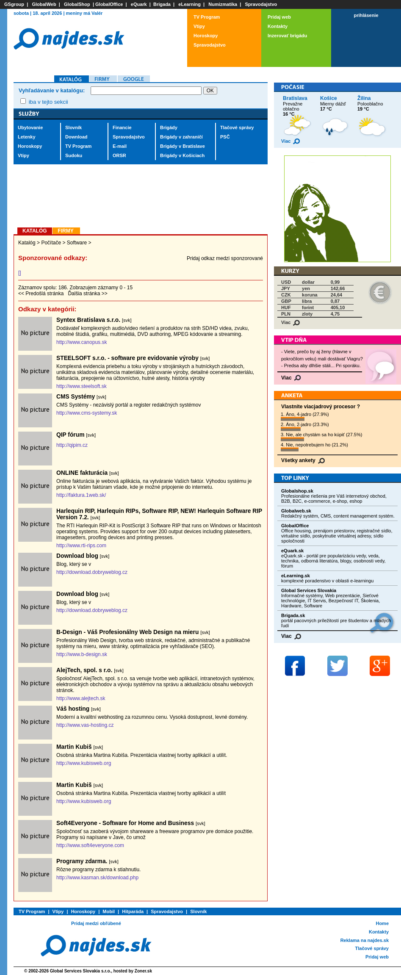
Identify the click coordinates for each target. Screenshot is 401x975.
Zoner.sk (143, 971)
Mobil (108, 911)
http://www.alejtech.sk (80, 698)
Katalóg (27, 243)
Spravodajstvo (261, 4)
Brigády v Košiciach (182, 155)
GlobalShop (77, 4)
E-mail (120, 146)
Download (76, 136)
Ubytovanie (30, 127)
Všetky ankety (303, 460)
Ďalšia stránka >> (87, 293)
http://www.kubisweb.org (83, 763)
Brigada (162, 4)
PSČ (225, 136)
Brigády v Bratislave (182, 146)
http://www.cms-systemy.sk (86, 413)
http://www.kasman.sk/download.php (97, 878)
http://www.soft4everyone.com (90, 845)
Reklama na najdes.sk (364, 940)
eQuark (139, 4)
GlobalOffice (109, 4)
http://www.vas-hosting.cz (84, 725)
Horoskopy (206, 35)
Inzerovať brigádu (287, 35)
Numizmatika (222, 4)
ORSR (119, 155)
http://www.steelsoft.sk (81, 386)
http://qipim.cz (72, 445)
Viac (290, 141)
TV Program (207, 16)
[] (19, 273)
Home (382, 923)
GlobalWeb (44, 4)
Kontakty (278, 26)
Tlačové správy (237, 127)
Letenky (27, 136)
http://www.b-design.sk (81, 654)
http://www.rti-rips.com (81, 545)
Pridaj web (279, 16)
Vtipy (199, 26)
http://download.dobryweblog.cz (91, 572)
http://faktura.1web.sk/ (81, 495)
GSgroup (14, 4)
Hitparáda (133, 911)
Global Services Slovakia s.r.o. (80, 971)
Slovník (73, 127)
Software (77, 243)
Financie (122, 127)
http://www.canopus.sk (81, 342)
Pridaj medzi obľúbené (96, 923)
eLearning (189, 4)
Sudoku (73, 155)
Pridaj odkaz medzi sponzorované (225, 258)
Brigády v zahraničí (181, 136)
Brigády (168, 127)
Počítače (51, 243)
